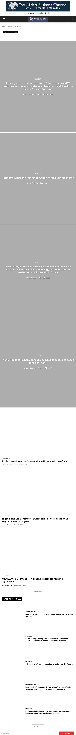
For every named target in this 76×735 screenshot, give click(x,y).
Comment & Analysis (32, 612)
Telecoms (38, 79)
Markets (10, 26)
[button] (4, 19)
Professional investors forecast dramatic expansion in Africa (34, 461)
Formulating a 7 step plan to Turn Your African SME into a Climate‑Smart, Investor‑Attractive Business (49, 640)
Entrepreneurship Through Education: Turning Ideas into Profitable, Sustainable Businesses (47, 712)
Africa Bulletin (7, 465)
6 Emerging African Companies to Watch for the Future (49, 664)
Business (28, 636)
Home (4, 26)
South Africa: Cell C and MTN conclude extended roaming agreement (32, 580)
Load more (38, 726)
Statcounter (4, 734)
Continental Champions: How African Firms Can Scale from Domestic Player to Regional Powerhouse (48, 688)
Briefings (28, 709)
